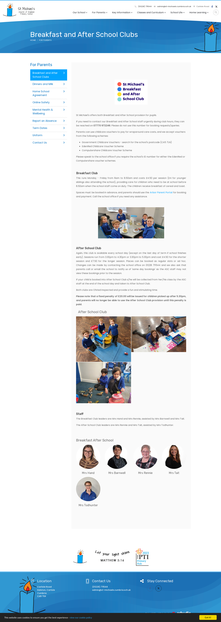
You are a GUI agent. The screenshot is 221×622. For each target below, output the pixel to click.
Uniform (49, 135)
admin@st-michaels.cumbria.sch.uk (172, 6)
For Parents (99, 12)
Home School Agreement (49, 93)
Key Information (122, 12)
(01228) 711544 (143, 6)
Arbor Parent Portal (161, 192)
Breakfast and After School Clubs (49, 74)
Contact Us (49, 142)
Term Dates (49, 128)
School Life (178, 12)
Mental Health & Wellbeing (49, 111)
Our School (80, 12)
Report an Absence (49, 121)
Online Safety (49, 102)
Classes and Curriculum (151, 12)
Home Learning (199, 12)
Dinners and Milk (49, 84)
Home (33, 40)
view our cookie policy (81, 617)
